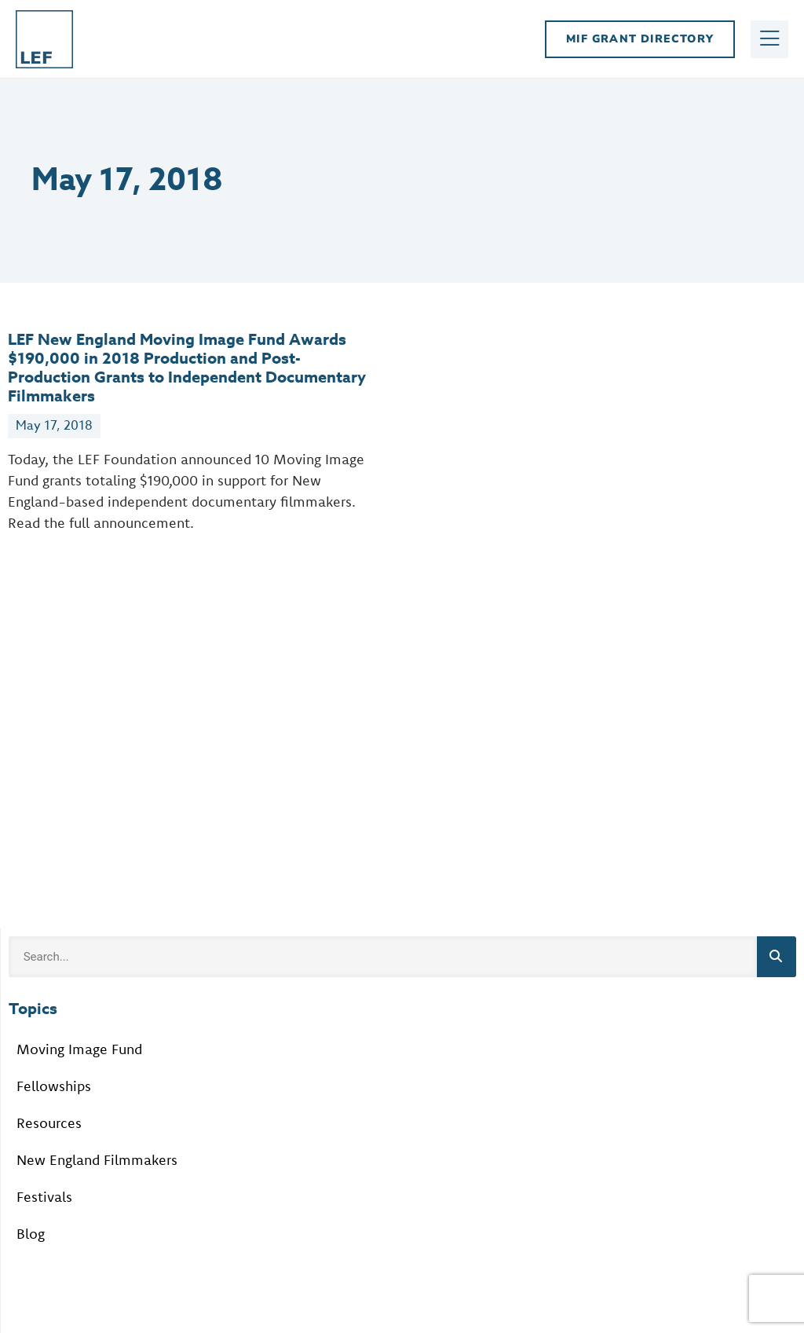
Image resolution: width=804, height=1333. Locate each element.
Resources (49, 1123)
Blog (30, 1234)
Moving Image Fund (79, 1049)
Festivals (44, 1197)
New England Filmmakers (96, 1160)
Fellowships (53, 1086)
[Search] (776, 956)
